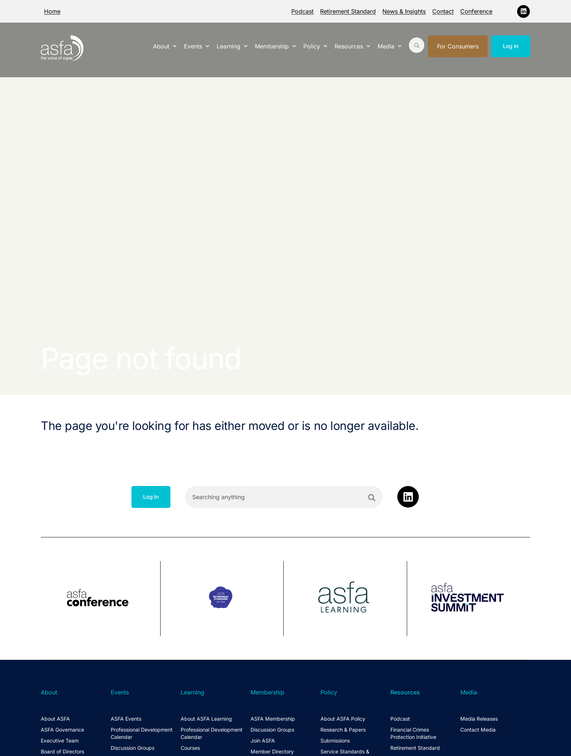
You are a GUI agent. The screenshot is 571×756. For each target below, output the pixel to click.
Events (196, 46)
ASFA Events (126, 719)
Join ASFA (263, 740)
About (165, 46)
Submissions (335, 740)
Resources (352, 46)
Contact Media (478, 729)
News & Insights (404, 11)
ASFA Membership (273, 719)
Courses (190, 748)
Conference (476, 11)
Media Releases (479, 719)
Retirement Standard (348, 11)
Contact (443, 11)
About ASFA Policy (342, 719)
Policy (315, 46)
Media (390, 46)
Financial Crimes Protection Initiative (413, 733)
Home (52, 11)
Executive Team (60, 740)
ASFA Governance (62, 729)
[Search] (371, 497)
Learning (232, 46)
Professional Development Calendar (142, 733)
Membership (275, 46)
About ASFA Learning (206, 719)
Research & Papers (343, 729)
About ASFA (55, 719)
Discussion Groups (132, 748)
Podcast (302, 11)
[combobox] (284, 497)
